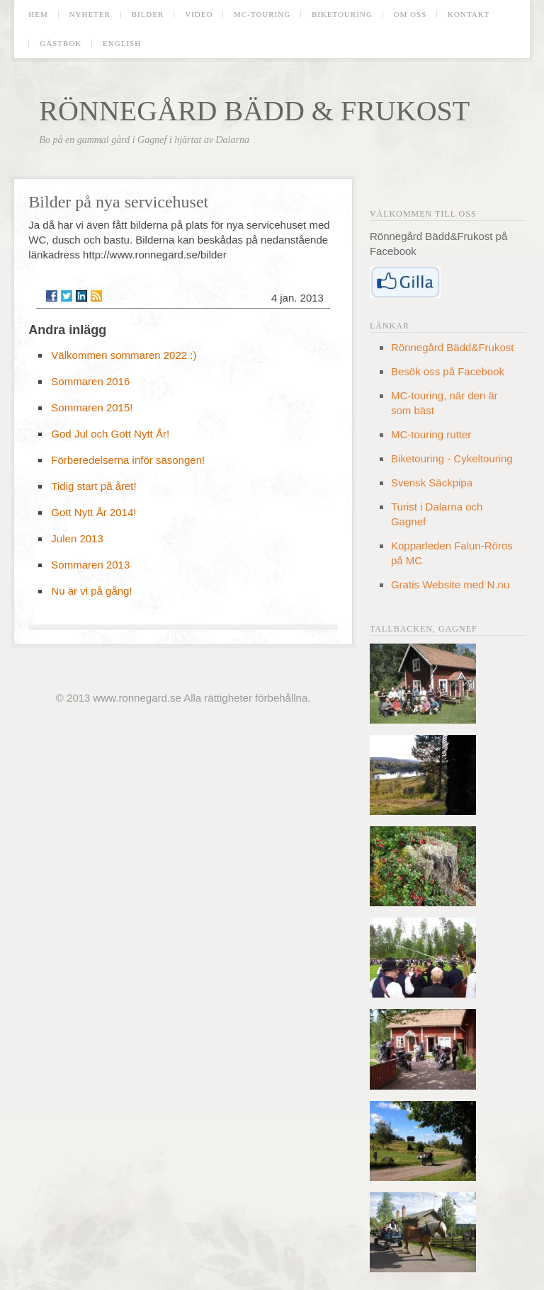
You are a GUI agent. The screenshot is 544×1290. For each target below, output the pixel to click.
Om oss (410, 14)
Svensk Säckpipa (431, 482)
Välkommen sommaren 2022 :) (123, 355)
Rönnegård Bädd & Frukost (254, 111)
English (122, 43)
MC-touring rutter (431, 434)
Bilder (148, 14)
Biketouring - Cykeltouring (452, 458)
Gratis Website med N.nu (450, 584)
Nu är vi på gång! (91, 591)
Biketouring (342, 14)
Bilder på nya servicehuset (118, 202)
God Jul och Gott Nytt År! (110, 434)
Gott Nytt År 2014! (93, 512)
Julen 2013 (77, 538)
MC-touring (262, 14)
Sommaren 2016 (90, 381)
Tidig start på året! (93, 486)
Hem (37, 14)
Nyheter (89, 14)
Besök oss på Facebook (447, 371)
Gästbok (60, 43)
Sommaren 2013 (90, 565)
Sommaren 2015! (91, 407)
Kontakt (468, 14)
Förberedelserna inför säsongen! (128, 460)
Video (198, 14)
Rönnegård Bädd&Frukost (452, 347)
